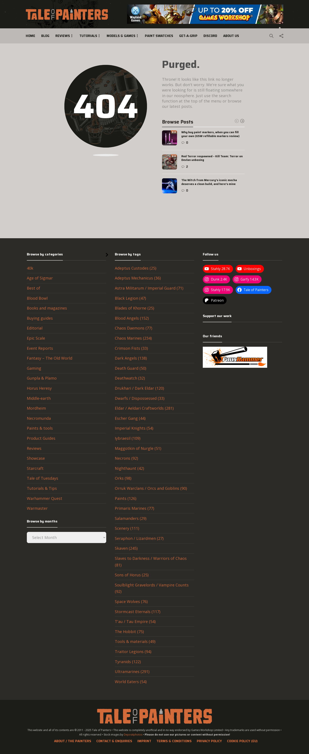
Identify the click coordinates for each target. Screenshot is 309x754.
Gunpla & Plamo (42, 378)
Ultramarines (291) (132, 671)
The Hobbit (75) (129, 631)
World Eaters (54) (131, 681)
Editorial (34, 328)
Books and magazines (47, 308)
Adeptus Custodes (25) (135, 268)
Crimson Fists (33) (131, 348)
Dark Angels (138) (131, 358)
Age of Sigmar (40, 278)
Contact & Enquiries (114, 741)
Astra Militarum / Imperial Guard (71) (149, 288)
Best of (33, 288)
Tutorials (88, 35)
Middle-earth (39, 398)
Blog (45, 35)
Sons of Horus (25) (131, 574)
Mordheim (36, 408)
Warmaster (37, 508)
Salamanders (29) (130, 518)
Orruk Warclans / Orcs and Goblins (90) (151, 488)
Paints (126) (125, 498)
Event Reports (40, 348)
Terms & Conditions (174, 741)
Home (30, 35)
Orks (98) (123, 478)
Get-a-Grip (188, 35)
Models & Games (121, 35)
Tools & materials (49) (135, 641)
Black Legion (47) (130, 298)
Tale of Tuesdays (42, 478)
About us (231, 35)
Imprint (144, 741)
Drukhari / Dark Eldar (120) (139, 388)
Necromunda (39, 418)
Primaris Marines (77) (134, 508)
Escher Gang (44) (130, 418)
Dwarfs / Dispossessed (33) (139, 398)
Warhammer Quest (44, 498)
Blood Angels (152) (132, 318)
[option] (203, 162)
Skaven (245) (126, 548)
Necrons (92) (126, 458)
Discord (210, 35)
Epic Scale (36, 338)
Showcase (36, 458)
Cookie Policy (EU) (242, 741)
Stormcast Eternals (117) (137, 611)
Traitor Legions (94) (133, 651)
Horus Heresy (39, 388)
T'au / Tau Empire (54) (135, 621)
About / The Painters (72, 741)
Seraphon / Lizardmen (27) (139, 538)
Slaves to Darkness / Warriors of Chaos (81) (151, 562)
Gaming (34, 368)
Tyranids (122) (128, 661)
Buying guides (40, 318)
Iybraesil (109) (127, 438)
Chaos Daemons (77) (133, 328)
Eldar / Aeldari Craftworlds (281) (144, 408)
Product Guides (41, 438)
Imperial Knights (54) (134, 428)
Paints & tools (40, 428)
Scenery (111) (127, 528)
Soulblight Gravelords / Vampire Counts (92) (152, 588)
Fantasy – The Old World (49, 358)
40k (30, 268)
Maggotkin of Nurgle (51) (138, 448)
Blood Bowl (37, 298)
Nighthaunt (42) (129, 468)
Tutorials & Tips (42, 488)
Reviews (62, 35)
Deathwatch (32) (130, 378)
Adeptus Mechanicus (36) (138, 278)
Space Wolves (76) (131, 601)
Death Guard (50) (130, 368)
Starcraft (35, 468)
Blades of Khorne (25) (134, 308)
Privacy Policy (209, 741)
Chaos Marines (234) (133, 338)
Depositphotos (133, 734)
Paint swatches (159, 35)
